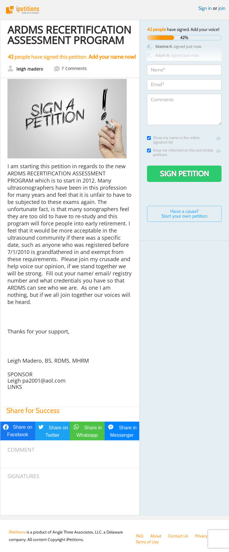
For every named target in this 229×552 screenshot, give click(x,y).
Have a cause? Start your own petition (184, 213)
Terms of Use (147, 542)
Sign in (205, 8)
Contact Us (178, 536)
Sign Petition (184, 173)
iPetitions (114, 10)
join (221, 8)
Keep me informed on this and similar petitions (180, 152)
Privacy (201, 536)
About (155, 536)
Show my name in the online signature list (173, 139)
